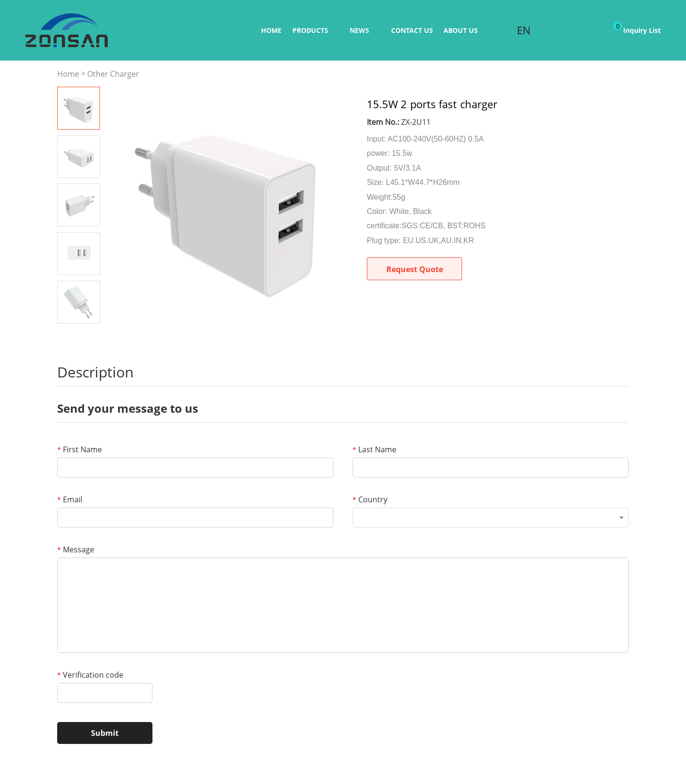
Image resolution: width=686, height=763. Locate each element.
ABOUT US (461, 30)
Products (310, 30)
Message (75, 549)
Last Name (374, 449)
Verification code (90, 675)
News (359, 30)
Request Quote (414, 269)
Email (69, 499)
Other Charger (113, 74)
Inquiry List (637, 28)
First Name (79, 449)
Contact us (412, 30)
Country (370, 499)
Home (271, 30)
